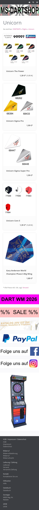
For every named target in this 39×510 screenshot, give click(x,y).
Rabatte (6, 500)
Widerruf (6, 456)
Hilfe (4, 483)
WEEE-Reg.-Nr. (8, 497)
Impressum (7, 444)
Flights (24, 29)
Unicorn (31, 29)
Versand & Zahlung (10, 469)
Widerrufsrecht (8, 458)
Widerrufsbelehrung (10, 453)
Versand (25, 288)
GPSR (5, 507)
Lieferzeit (6, 465)
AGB (4, 442)
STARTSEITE (17, 29)
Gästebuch (7, 490)
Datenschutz (7, 446)
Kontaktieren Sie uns (10, 476)
